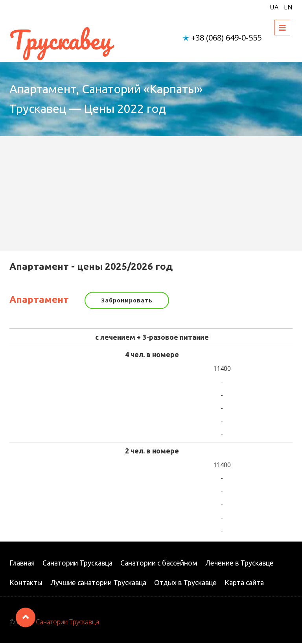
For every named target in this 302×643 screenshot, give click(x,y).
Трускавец (60, 39)
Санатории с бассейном (158, 563)
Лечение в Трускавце (239, 563)
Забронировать (127, 300)
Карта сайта (244, 582)
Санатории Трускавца (77, 563)
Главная (22, 563)
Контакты (25, 582)
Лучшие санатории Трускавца (98, 582)
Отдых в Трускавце (185, 582)
